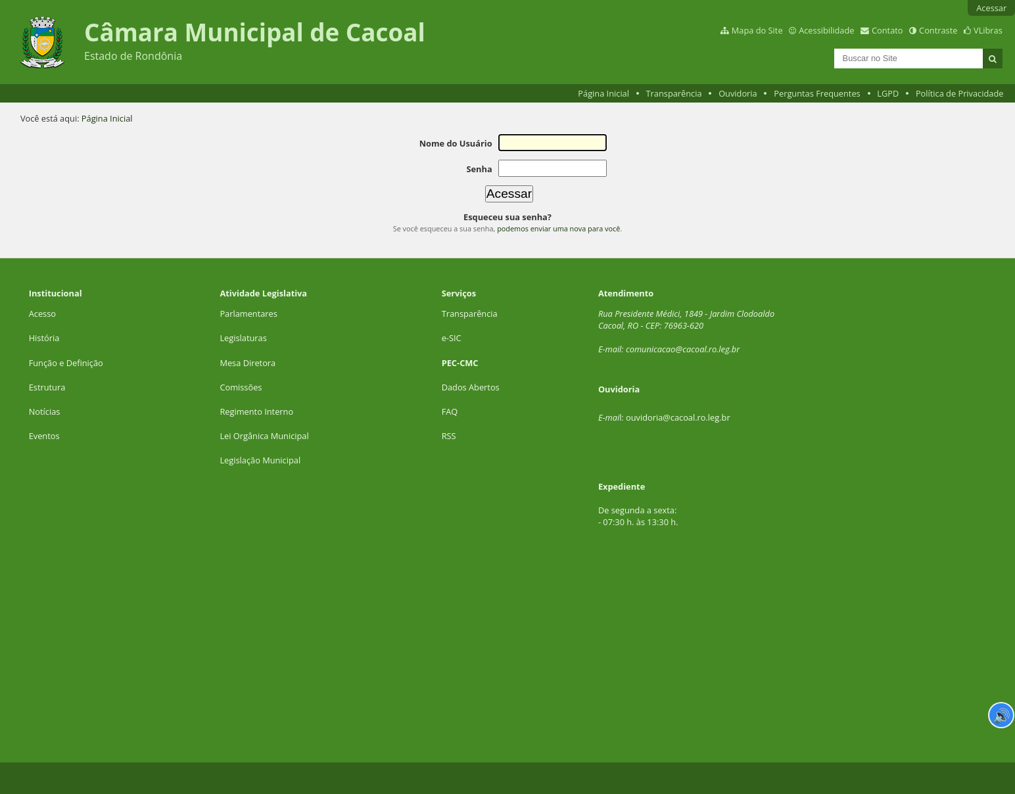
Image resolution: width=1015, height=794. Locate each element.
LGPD (888, 93)
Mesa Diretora (247, 363)
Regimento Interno (256, 411)
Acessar (991, 8)
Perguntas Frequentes (817, 93)
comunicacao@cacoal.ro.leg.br (683, 349)
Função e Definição (66, 363)
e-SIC (451, 338)
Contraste (938, 30)
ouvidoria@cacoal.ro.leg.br (678, 417)
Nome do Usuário (455, 143)
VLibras (988, 30)
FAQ (450, 411)
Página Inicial (603, 93)
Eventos (44, 436)
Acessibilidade (826, 30)
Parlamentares (248, 313)
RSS (449, 436)
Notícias (44, 411)
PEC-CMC (460, 363)
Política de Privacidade (960, 93)
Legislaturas (243, 338)
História (44, 338)
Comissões (241, 387)
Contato (887, 30)
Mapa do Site (757, 30)
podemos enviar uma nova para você (558, 228)
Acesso (42, 313)
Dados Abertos (471, 387)
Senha (479, 169)
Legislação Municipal (260, 460)
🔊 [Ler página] (1001, 715)
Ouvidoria (738, 93)
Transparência (674, 93)
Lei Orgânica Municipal (264, 436)
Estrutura (47, 387)
